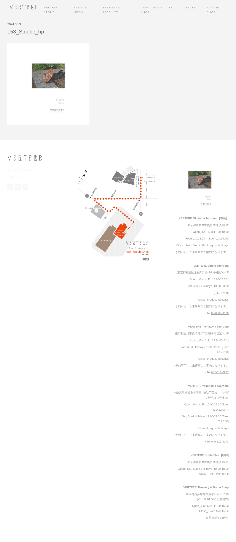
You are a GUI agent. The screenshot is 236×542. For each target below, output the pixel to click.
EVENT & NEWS (80, 10)
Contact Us (14, 176)
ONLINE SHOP (213, 10)
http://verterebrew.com (21, 169)
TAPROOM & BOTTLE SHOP (157, 10)
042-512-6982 (220, 372)
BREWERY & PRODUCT (111, 10)
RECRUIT (192, 7)
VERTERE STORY (51, 10)
